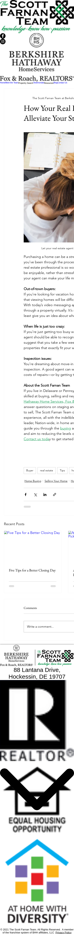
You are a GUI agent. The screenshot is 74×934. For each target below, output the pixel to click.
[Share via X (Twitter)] (35, 494)
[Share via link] (54, 494)
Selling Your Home (56, 481)
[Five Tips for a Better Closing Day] (32, 547)
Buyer (29, 470)
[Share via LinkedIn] (45, 494)
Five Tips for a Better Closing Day (32, 570)
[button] (25, 83)
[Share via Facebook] (25, 494)
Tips (62, 470)
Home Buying (32, 481)
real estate (46, 470)
